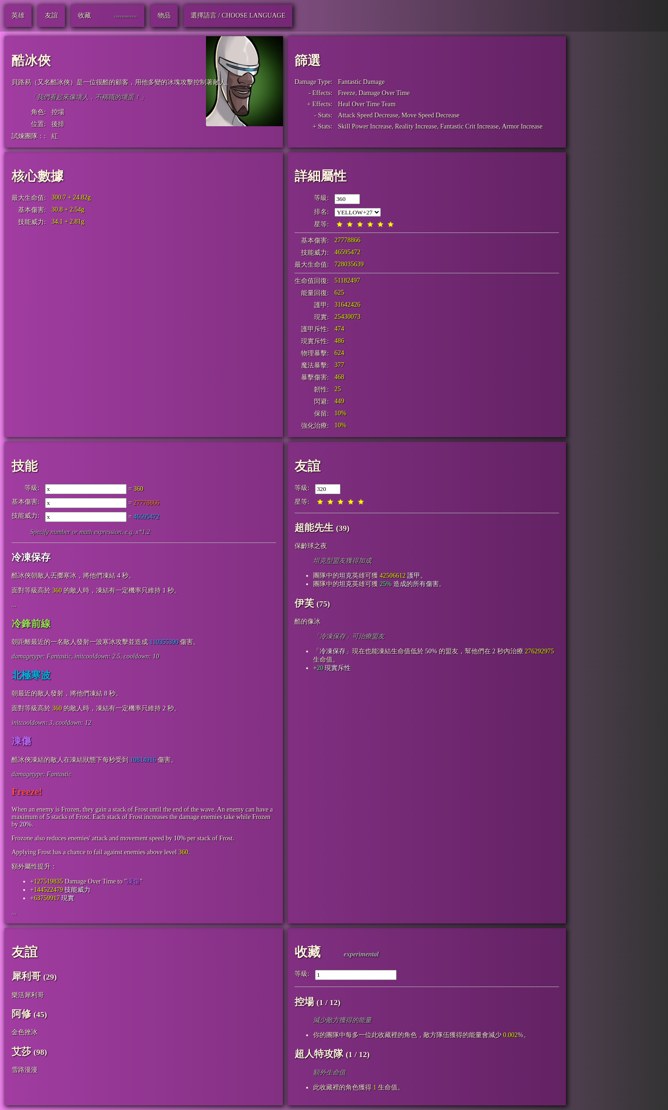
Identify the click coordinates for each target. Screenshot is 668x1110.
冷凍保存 (31, 557)
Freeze (346, 93)
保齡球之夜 (311, 545)
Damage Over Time (384, 93)
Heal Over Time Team (367, 104)
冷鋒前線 (31, 623)
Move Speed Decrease (430, 115)
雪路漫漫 (25, 1069)
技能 (25, 466)
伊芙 (304, 603)
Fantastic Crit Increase (469, 126)
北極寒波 (31, 675)
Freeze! (27, 791)
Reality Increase (416, 126)
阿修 (21, 1014)
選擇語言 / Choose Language (238, 15)
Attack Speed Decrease (368, 115)
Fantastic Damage (361, 81)
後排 (57, 124)
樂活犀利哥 (28, 995)
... (14, 604)
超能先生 (314, 527)
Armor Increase (522, 126)
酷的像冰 (308, 621)
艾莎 (21, 1051)
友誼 (308, 466)
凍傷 (21, 741)
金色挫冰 (25, 1032)
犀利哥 (26, 976)
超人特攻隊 (319, 1053)
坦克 (345, 575)
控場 (57, 112)
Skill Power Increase (365, 126)
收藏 (308, 952)
